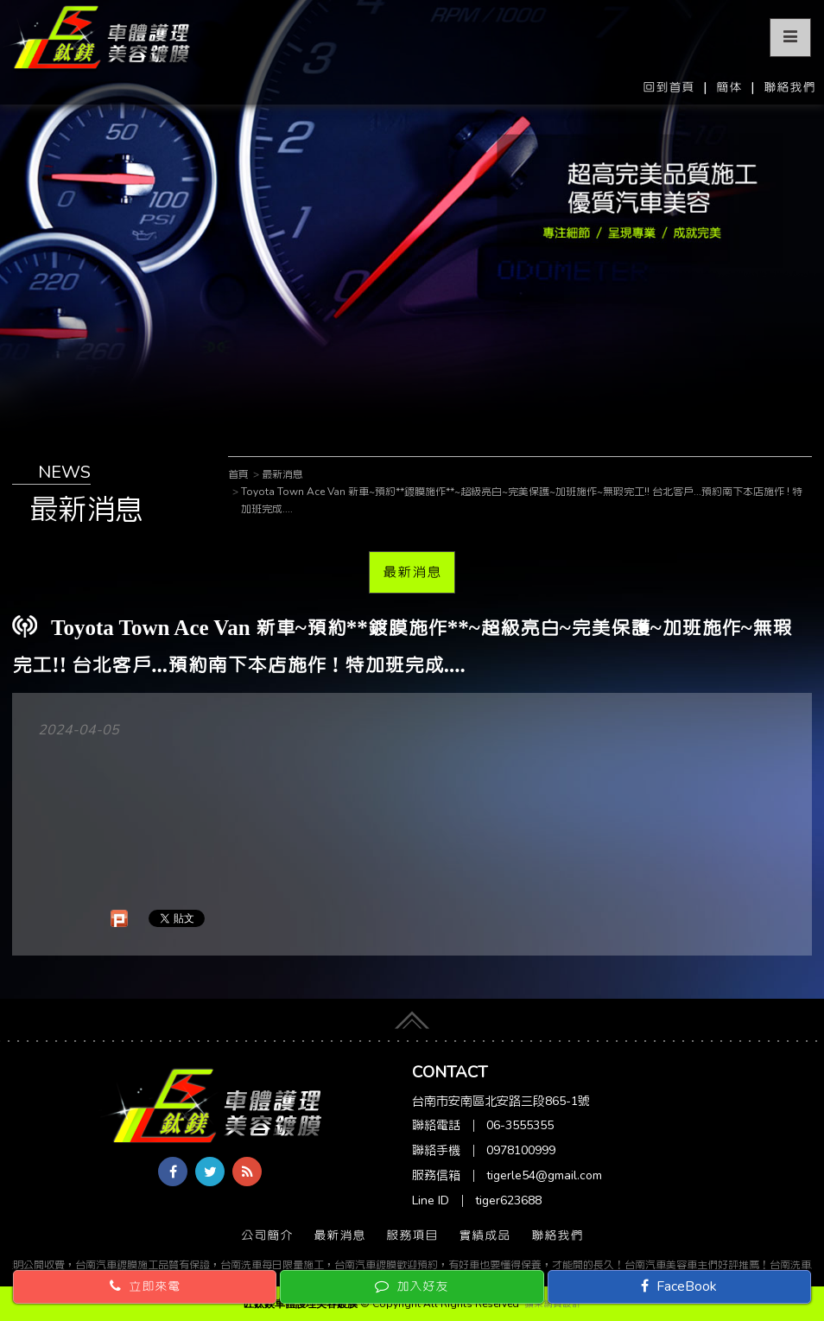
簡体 (729, 87)
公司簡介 (267, 1235)
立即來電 (145, 1286)
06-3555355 (520, 1125)
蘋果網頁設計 (552, 1304)
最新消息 (412, 572)
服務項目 (412, 1235)
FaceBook (679, 1286)
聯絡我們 (789, 87)
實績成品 (484, 1235)
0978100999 (520, 1150)
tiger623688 (508, 1200)
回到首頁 (668, 87)
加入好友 (411, 1286)
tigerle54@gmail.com (544, 1175)
